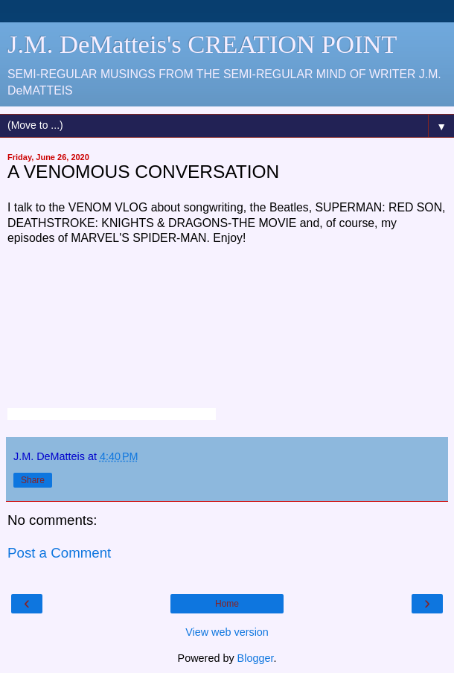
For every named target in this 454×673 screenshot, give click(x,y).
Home (227, 604)
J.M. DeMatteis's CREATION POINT (202, 44)
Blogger (255, 658)
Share (33, 480)
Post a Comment (59, 553)
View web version (227, 632)
